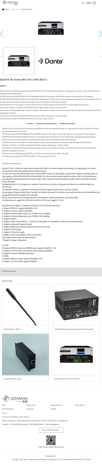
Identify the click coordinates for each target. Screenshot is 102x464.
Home (7, 9)
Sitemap (53, 409)
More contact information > (51, 430)
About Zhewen (80, 405)
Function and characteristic (46, 123)
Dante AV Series (27, 9)
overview (30, 123)
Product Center (15, 9)
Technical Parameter (67, 123)
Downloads (30, 409)
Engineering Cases (57, 405)
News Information (7, 409)
